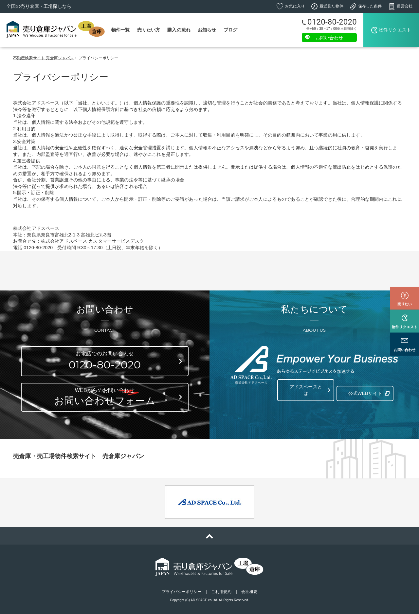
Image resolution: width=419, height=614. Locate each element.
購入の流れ (179, 29)
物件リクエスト (395, 29)
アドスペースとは (304, 390)
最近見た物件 (331, 6)
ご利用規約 (221, 591)
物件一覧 (120, 29)
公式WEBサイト (363, 390)
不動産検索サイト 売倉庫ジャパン (43, 58)
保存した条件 (370, 6)
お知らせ (207, 29)
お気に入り (295, 6)
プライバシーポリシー (181, 591)
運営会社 (404, 6)
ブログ (230, 29)
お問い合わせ (329, 37)
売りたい (404, 289)
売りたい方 (148, 29)
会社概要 (249, 591)
